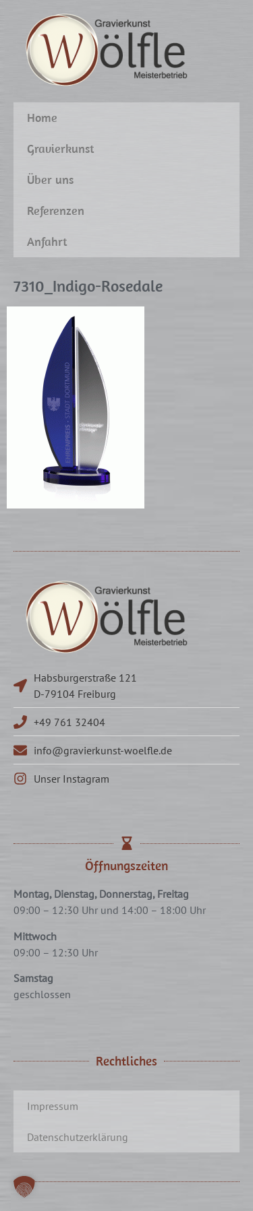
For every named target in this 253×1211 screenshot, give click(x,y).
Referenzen (55, 210)
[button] (24, 1187)
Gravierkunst (60, 148)
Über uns (50, 179)
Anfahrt (47, 241)
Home (42, 117)
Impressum (52, 1106)
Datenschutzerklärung (77, 1137)
